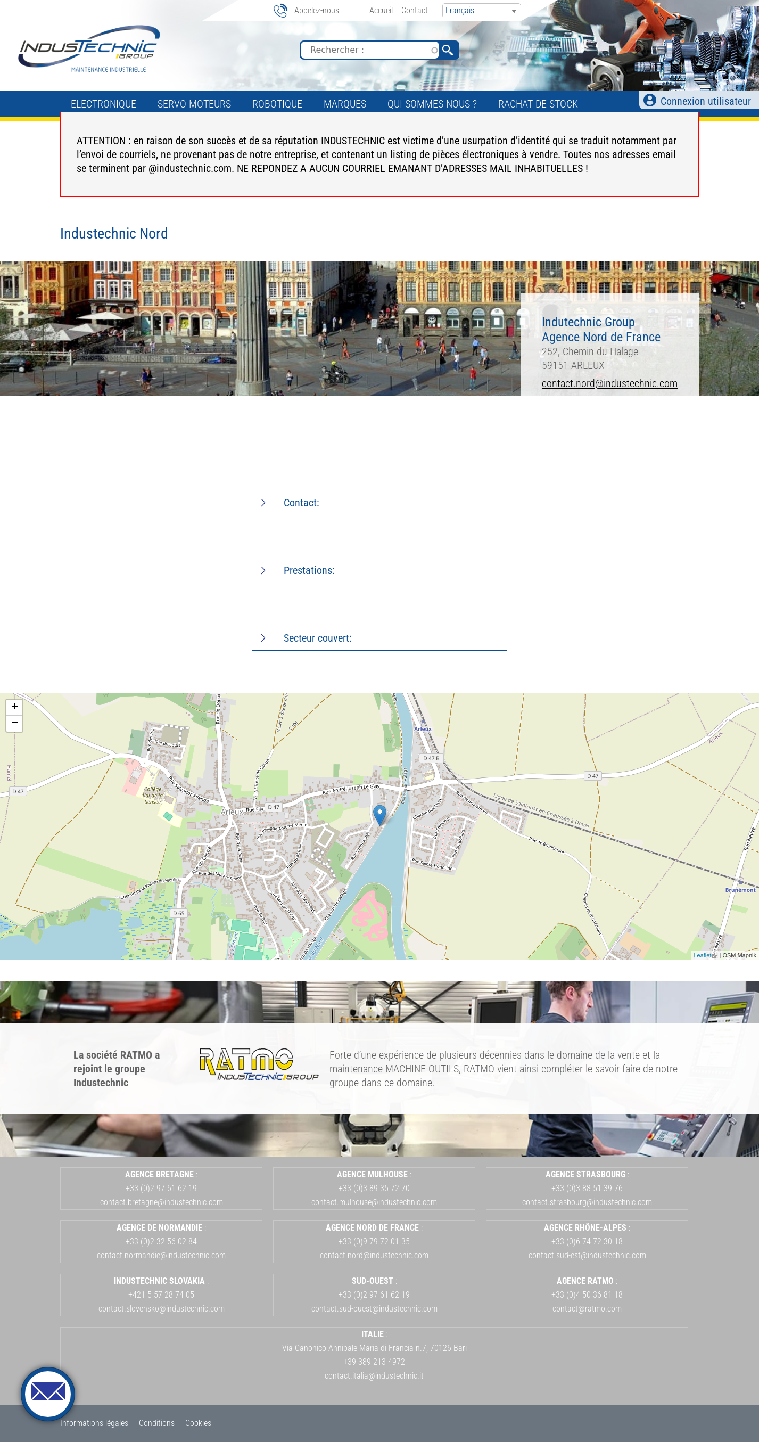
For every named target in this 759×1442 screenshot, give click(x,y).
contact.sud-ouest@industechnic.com (374, 1309)
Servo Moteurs (194, 103)
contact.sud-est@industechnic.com (587, 1255)
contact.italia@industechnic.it (374, 1376)
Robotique (277, 103)
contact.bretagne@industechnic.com (161, 1202)
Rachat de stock (538, 103)
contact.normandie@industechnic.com (161, 1255)
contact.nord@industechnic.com (610, 383)
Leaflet (705, 955)
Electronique (103, 103)
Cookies (198, 1423)
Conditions (157, 1423)
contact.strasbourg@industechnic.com (587, 1202)
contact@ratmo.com (587, 1309)
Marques (345, 103)
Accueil (381, 10)
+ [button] (14, 708)
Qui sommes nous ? (432, 103)
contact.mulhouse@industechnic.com (374, 1202)
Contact (414, 10)
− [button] (14, 724)
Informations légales (94, 1423)
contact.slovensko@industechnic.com (161, 1309)
